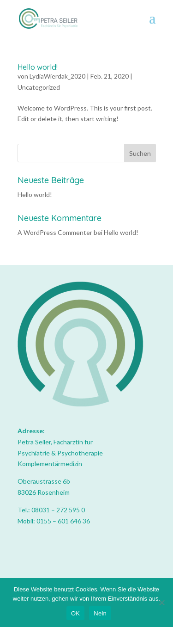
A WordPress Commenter (55, 232)
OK (75, 613)
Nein (100, 613)
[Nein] (161, 602)
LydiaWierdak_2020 (57, 76)
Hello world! (38, 67)
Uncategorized (39, 87)
